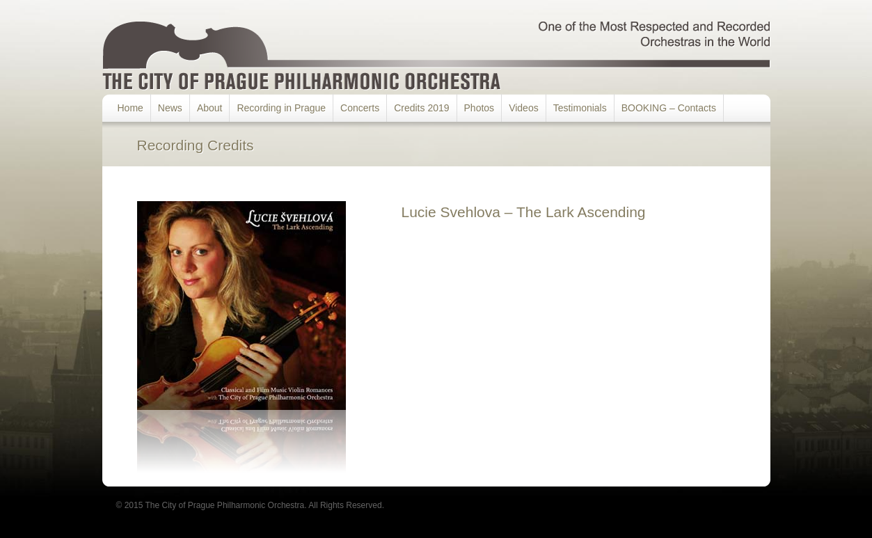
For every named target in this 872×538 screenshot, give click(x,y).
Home (130, 107)
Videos (524, 107)
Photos (479, 107)
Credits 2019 (421, 107)
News (170, 107)
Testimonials (580, 107)
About (210, 107)
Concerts (359, 107)
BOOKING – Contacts (668, 107)
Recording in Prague (281, 107)
